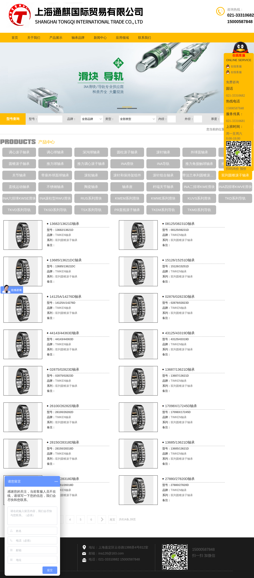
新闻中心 (100, 37)
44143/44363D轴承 (64, 333)
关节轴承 (19, 175)
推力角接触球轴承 (199, 164)
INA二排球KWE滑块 (199, 187)
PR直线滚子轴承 (127, 210)
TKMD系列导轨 (199, 210)
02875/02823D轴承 (64, 369)
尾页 (112, 519)
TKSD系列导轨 (55, 210)
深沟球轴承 (91, 152)
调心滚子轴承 (19, 152)
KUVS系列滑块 (199, 198)
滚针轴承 (163, 152)
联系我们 (144, 37)
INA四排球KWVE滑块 (235, 187)
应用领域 (122, 37)
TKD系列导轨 (235, 198)
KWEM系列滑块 (127, 198)
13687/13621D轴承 (180, 369)
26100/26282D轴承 (64, 406)
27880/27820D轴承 (180, 479)
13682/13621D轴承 (64, 224)
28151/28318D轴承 (64, 479)
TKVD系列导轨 (19, 210)
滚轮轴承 (91, 175)
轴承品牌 (78, 37)
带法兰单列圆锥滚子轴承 (199, 175)
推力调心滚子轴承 (91, 164)
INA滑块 (127, 164)
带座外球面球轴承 (55, 175)
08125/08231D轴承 (180, 224)
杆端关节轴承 (163, 187)
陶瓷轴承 (91, 187)
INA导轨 (163, 164)
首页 (15, 37)
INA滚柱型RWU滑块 (55, 198)
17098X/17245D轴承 (181, 406)
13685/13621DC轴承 (66, 260)
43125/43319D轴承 (180, 333)
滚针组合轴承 (163, 175)
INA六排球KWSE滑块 (19, 198)
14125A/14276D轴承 (66, 296)
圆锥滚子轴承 (19, 164)
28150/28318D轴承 (64, 442)
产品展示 (55, 37)
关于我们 (33, 37)
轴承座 (127, 187)
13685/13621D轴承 (180, 442)
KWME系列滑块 (163, 198)
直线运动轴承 (19, 187)
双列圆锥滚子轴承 (235, 175)
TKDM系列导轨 (163, 210)
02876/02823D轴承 (180, 296)
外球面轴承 (199, 152)
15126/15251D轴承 (180, 260)
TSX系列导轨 (91, 210)
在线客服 (236, 66)
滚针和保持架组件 (127, 175)
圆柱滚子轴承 (127, 152)
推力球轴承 (55, 164)
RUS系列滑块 (91, 198)
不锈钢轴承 (55, 187)
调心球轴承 (55, 152)
